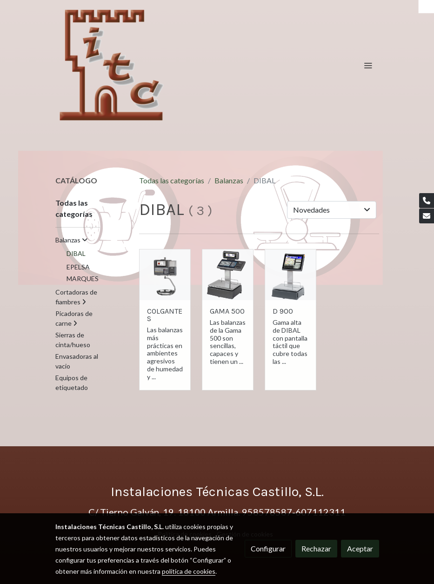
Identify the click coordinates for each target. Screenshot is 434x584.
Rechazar (316, 548)
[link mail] (426, 215)
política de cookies (188, 571)
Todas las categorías (171, 180)
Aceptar (360, 548)
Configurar (268, 548)
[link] (112, 65)
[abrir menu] (368, 65)
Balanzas (228, 180)
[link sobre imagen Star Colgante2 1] (165, 274)
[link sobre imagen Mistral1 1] (227, 274)
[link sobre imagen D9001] (290, 274)
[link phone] (426, 200)
